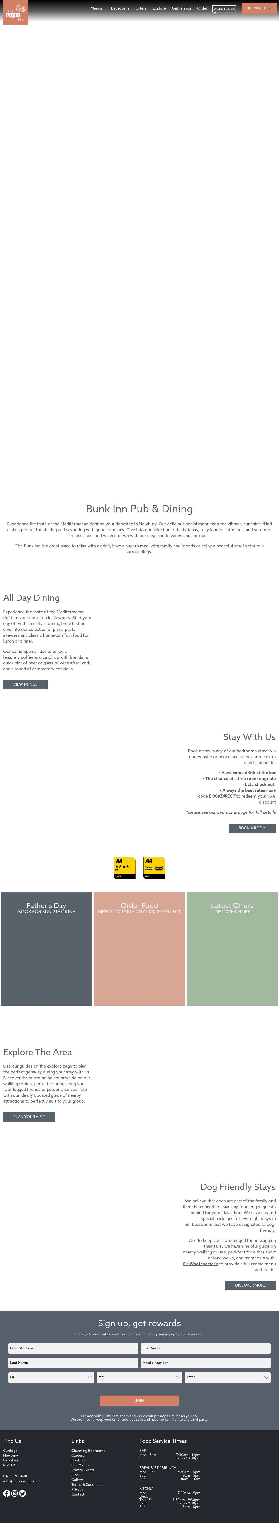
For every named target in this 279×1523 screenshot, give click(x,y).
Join (139, 1400)
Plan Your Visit (29, 1117)
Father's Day (46, 906)
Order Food (139, 906)
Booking (78, 1460)
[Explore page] (159, 8)
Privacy (77, 1490)
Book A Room (252, 828)
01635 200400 (15, 1476)
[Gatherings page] (181, 8)
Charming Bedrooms (88, 1451)
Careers (77, 1455)
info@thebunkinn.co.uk (21, 1481)
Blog (75, 1475)
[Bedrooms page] (120, 8)
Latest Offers (232, 906)
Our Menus (80, 1465)
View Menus (25, 685)
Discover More (232, 912)
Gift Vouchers (259, 8)
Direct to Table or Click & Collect (139, 912)
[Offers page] (141, 8)
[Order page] (202, 8)
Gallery (77, 1480)
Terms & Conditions (87, 1485)
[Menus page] (97, 8)
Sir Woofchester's (200, 1264)
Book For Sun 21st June (46, 912)
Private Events (82, 1470)
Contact (77, 1494)
